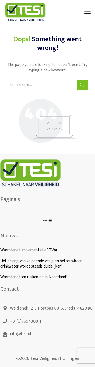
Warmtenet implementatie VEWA (28, 250)
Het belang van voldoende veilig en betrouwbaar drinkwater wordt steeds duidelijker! (41, 264)
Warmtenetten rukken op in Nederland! (34, 277)
